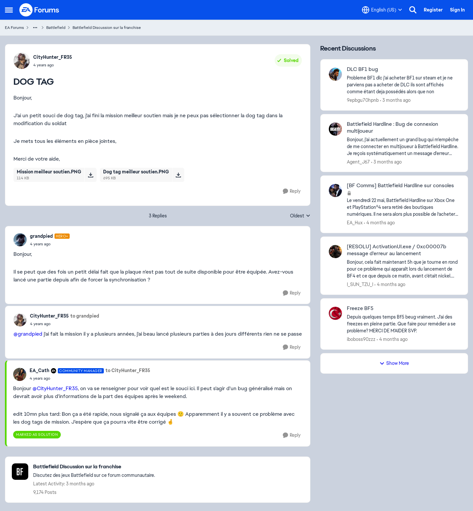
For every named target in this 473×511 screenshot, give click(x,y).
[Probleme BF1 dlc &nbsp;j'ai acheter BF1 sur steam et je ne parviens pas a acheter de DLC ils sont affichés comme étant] (403, 85)
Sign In (457, 10)
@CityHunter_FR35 (55, 388)
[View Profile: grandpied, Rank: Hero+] (20, 239)
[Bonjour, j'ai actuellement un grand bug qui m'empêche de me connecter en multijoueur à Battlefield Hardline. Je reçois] (403, 146)
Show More (394, 363)
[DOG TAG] (50, 244)
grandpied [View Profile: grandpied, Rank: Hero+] (41, 236)
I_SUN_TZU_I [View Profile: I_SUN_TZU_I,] (360, 284)
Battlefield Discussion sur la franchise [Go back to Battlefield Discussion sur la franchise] (107, 27)
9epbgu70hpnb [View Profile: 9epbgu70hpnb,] (363, 100)
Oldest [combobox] (300, 216)
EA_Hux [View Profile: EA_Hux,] (355, 223)
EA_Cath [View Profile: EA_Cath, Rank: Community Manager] (39, 370)
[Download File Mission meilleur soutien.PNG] (90, 175)
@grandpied (27, 333)
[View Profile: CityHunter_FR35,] (21, 61)
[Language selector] (382, 9)
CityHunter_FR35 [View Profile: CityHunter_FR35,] (52, 57)
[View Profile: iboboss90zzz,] (335, 313)
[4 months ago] (379, 222)
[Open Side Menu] (9, 10)
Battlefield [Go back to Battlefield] (55, 27)
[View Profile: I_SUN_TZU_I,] (335, 251)
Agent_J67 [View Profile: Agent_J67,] (358, 162)
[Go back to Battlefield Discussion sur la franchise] (94, 466)
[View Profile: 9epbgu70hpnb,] (335, 74)
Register (433, 10)
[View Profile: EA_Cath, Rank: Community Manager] (19, 374)
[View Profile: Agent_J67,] (335, 129)
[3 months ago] (395, 100)
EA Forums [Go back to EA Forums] (14, 27)
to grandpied (84, 316)
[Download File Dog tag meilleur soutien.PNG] (178, 175)
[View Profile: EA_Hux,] (335, 190)
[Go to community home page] (39, 9)
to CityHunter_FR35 (127, 370)
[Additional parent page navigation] (35, 27)
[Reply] (292, 191)
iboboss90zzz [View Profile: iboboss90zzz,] (361, 339)
